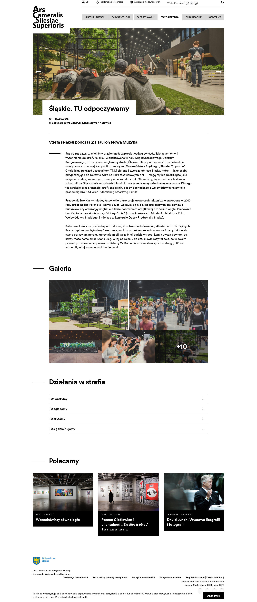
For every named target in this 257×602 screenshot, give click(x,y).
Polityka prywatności (143, 577)
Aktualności (98, 17)
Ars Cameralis (48, 18)
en (222, 3)
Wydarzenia (171, 17)
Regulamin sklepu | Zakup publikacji (205, 577)
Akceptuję (213, 595)
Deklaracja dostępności (75, 577)
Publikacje (194, 17)
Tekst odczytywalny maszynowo (110, 577)
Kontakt (215, 17)
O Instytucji (123, 17)
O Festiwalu (147, 17)
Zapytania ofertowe (170, 577)
